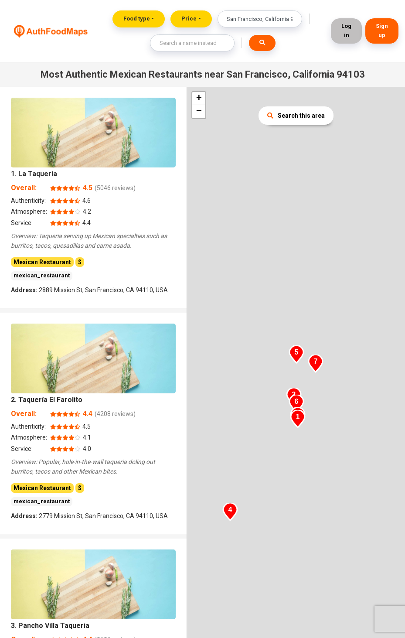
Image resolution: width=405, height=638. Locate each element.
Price (189, 18)
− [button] (199, 111)
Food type (136, 18)
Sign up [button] (382, 30)
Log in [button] (346, 30)
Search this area (296, 115)
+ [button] (199, 98)
